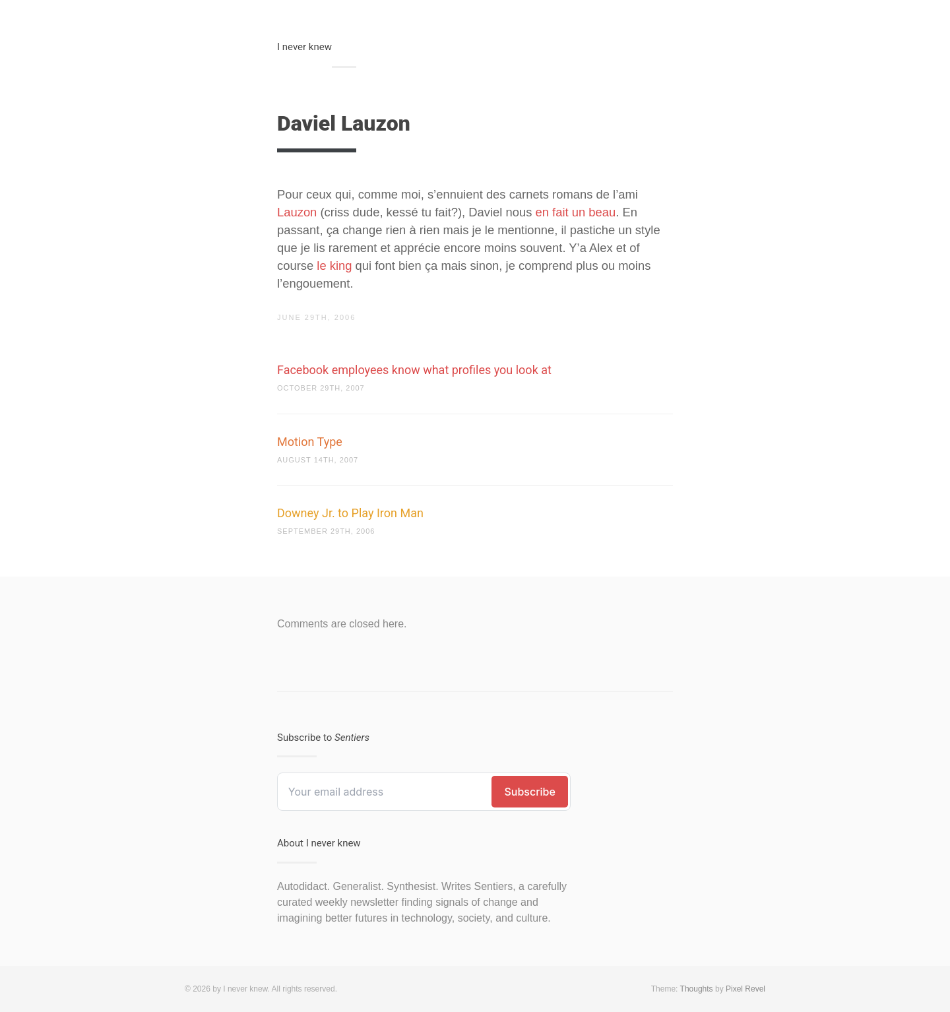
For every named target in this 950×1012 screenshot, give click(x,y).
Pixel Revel (745, 989)
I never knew (304, 47)
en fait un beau (576, 212)
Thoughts (696, 989)
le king (334, 265)
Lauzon (297, 212)
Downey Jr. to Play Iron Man (350, 513)
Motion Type (309, 442)
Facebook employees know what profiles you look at (414, 370)
